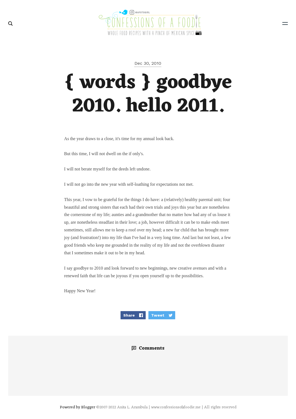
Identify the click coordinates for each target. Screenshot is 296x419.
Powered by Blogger (77, 407)
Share (129, 315)
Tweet (157, 315)
